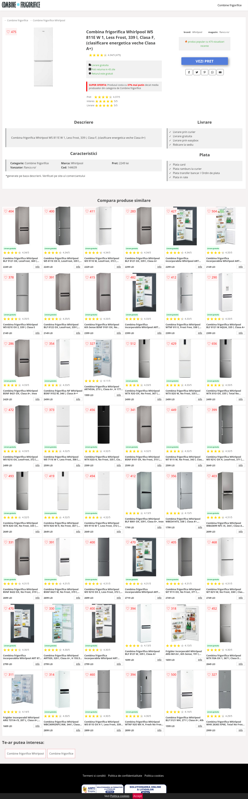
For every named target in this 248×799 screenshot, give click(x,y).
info (37, 266)
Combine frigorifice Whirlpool (49, 20)
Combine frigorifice (230, 5)
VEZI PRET (205, 61)
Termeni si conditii (94, 776)
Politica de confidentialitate (125, 776)
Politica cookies (154, 776)
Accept (137, 796)
